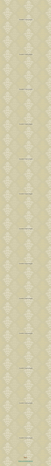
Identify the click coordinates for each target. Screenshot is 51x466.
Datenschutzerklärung (25, 461)
